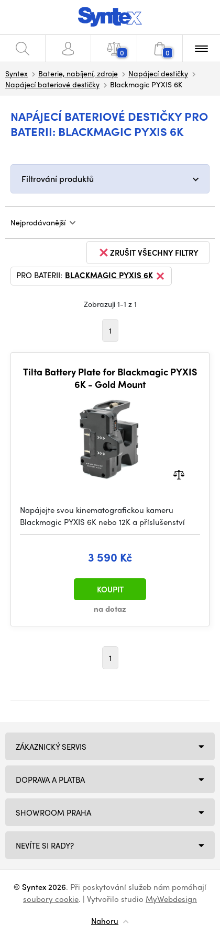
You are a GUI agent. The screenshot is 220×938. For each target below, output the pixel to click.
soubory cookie (51, 899)
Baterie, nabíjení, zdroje (78, 73)
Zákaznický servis (51, 746)
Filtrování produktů (57, 179)
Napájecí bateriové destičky (52, 84)
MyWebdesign (171, 899)
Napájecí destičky (158, 73)
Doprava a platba (50, 779)
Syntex (16, 73)
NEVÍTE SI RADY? (45, 845)
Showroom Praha (53, 812)
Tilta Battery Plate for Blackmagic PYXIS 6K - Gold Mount (110, 377)
